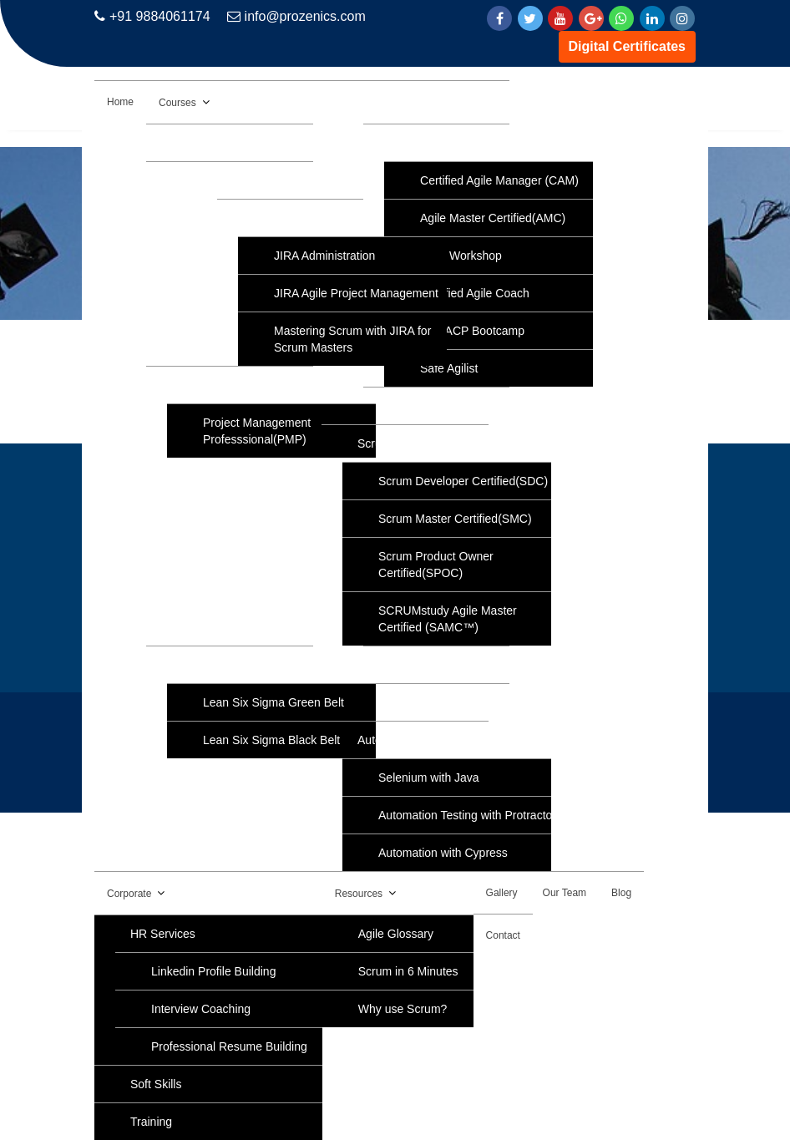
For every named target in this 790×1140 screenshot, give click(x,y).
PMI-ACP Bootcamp (472, 330)
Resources (358, 893)
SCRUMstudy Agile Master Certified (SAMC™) (447, 619)
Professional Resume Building (229, 1046)
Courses (177, 103)
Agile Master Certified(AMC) (492, 218)
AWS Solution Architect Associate (268, 142)
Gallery (502, 893)
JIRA (265, 218)
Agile (412, 142)
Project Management (236, 385)
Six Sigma (208, 664)
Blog (621, 893)
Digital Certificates (627, 46)
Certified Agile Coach (474, 293)
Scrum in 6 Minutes (408, 971)
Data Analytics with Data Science (267, 180)
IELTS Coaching (441, 406)
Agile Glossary (395, 933)
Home (120, 102)
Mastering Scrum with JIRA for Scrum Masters (352, 339)
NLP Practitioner (441, 702)
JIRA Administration (324, 255)
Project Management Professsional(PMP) (257, 431)
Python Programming (454, 664)
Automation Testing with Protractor (467, 815)
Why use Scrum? (403, 1009)
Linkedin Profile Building (213, 971)
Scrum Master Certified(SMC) (455, 518)
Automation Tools (402, 740)
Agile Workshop (461, 255)
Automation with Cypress (443, 852)
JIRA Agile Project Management (356, 293)
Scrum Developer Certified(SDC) (463, 481)
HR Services (162, 933)
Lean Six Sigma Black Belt (271, 740)
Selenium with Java (428, 777)
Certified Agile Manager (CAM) (499, 180)
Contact (503, 935)
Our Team (564, 893)
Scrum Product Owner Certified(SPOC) (436, 565)
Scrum (374, 443)
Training (151, 1121)
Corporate (129, 893)
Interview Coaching (201, 1009)
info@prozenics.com (296, 16)
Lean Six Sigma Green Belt (273, 702)
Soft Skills (155, 1084)
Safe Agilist (449, 368)
